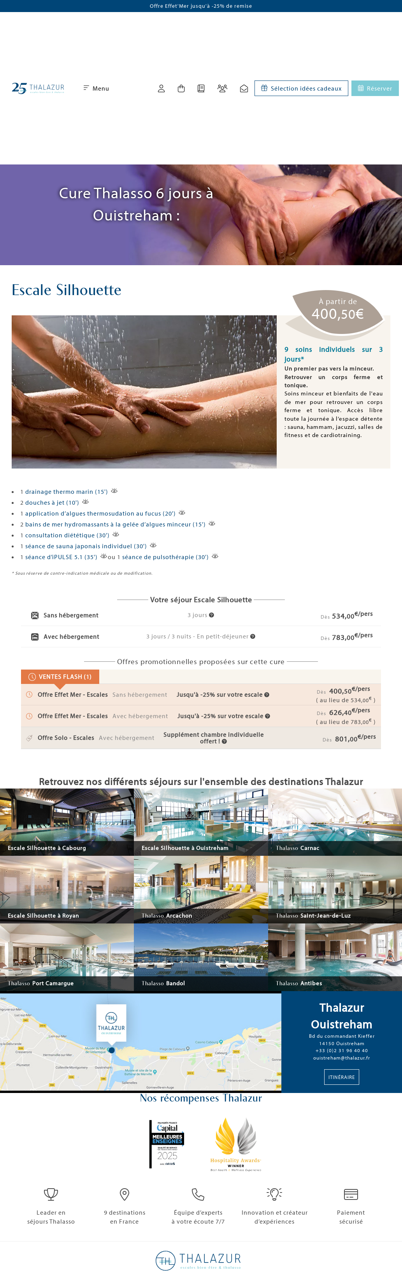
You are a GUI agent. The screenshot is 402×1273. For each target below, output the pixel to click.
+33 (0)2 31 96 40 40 (342, 1050)
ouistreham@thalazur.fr (341, 1057)
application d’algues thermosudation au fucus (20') (100, 513)
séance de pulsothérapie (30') (165, 557)
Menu (96, 88)
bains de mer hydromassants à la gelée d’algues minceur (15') (115, 524)
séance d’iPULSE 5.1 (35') (61, 557)
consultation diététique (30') (67, 535)
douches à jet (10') (52, 502)
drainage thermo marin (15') (66, 491)
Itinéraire (341, 1077)
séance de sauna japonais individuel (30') (86, 546)
